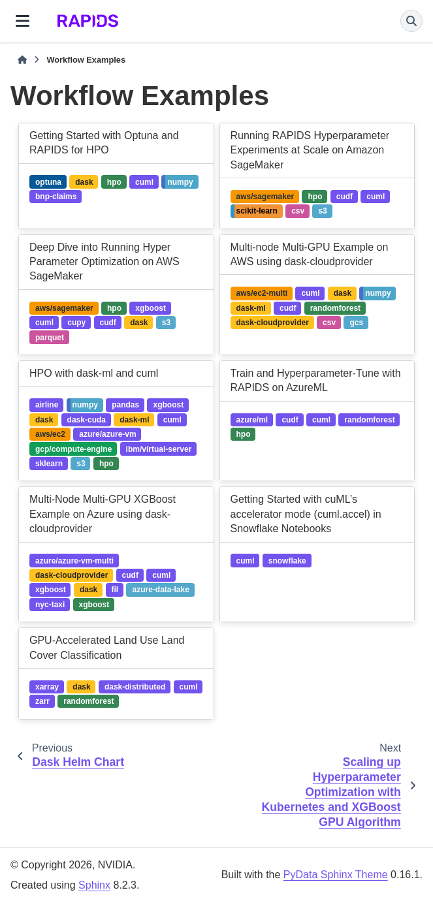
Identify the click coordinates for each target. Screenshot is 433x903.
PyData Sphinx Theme (335, 874)
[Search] (411, 21)
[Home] (22, 60)
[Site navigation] (22, 21)
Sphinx (94, 885)
